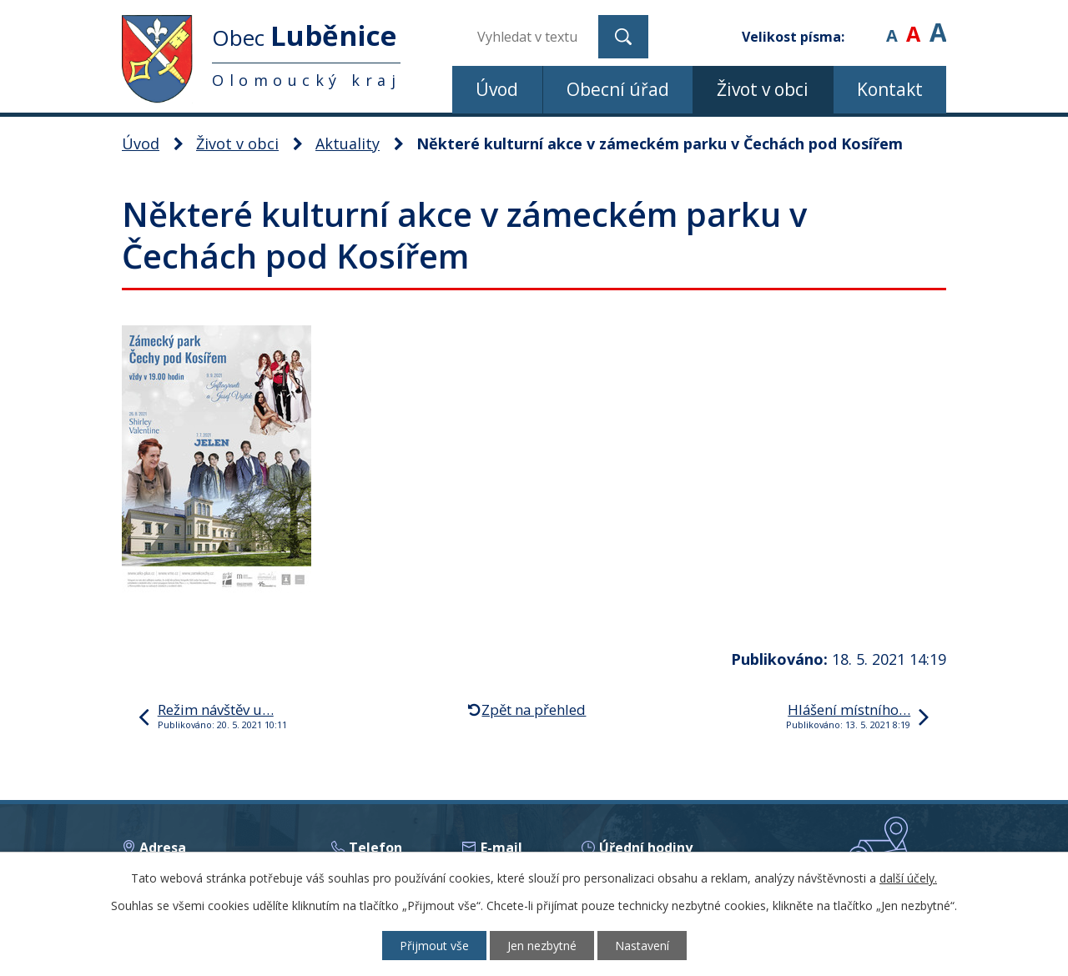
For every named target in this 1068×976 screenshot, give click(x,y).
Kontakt (890, 89)
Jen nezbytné (542, 945)
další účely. (908, 878)
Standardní (913, 24)
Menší (891, 24)
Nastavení (642, 945)
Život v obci (763, 89)
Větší (937, 24)
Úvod (497, 89)
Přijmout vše (434, 945)
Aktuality (347, 143)
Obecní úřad (618, 89)
